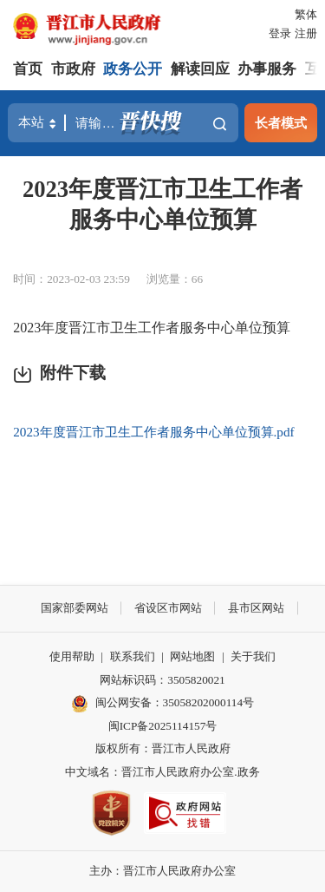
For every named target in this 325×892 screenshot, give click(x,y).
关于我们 (253, 656)
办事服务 (266, 69)
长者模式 (281, 122)
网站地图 (192, 656)
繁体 (306, 14)
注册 (306, 33)
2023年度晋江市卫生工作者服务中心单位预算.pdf (153, 431)
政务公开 (132, 69)
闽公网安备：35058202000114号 (162, 703)
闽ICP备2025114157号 (163, 725)
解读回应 (200, 69)
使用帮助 (71, 656)
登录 (280, 33)
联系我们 (132, 656)
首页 (27, 69)
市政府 (73, 69)
